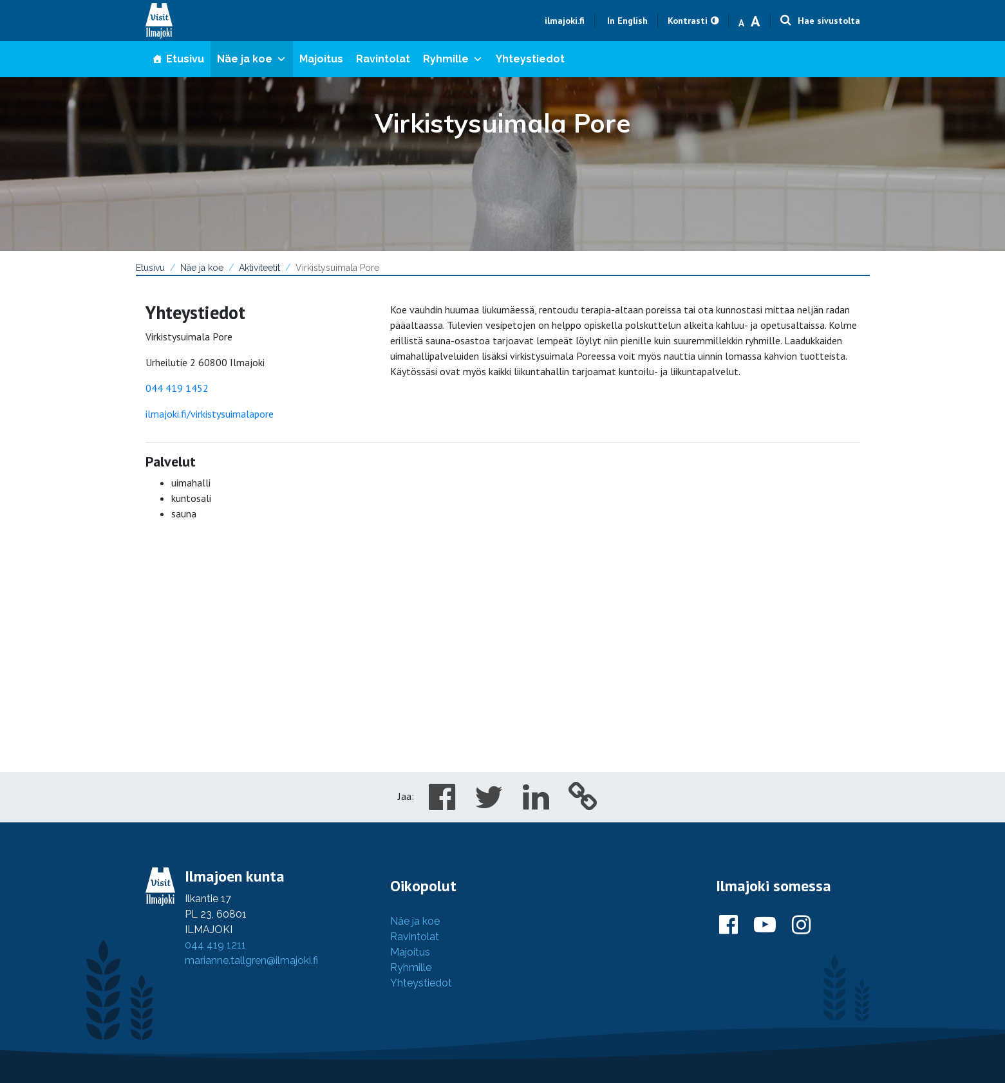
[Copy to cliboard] (582, 804)
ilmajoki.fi (565, 20)
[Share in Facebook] (442, 804)
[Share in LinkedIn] (536, 804)
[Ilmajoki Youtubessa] (765, 925)
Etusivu (185, 59)
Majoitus (321, 59)
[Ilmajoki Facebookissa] (728, 925)
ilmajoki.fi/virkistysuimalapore (210, 413)
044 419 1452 (177, 388)
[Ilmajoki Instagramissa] (801, 925)
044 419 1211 (215, 945)
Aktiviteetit (259, 268)
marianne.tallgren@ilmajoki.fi (251, 960)
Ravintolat (383, 59)
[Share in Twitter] (488, 804)
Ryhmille (453, 59)
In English (627, 20)
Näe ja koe (251, 59)
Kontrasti (688, 20)
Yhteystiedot (530, 59)
